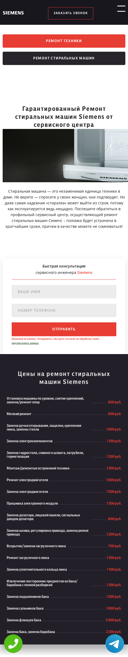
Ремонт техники (64, 41)
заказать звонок (70, 13)
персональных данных (25, 344)
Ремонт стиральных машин (64, 60)
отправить (64, 331)
